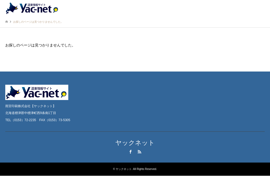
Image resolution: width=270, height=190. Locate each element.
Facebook (130, 152)
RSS (139, 152)
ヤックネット (135, 142)
